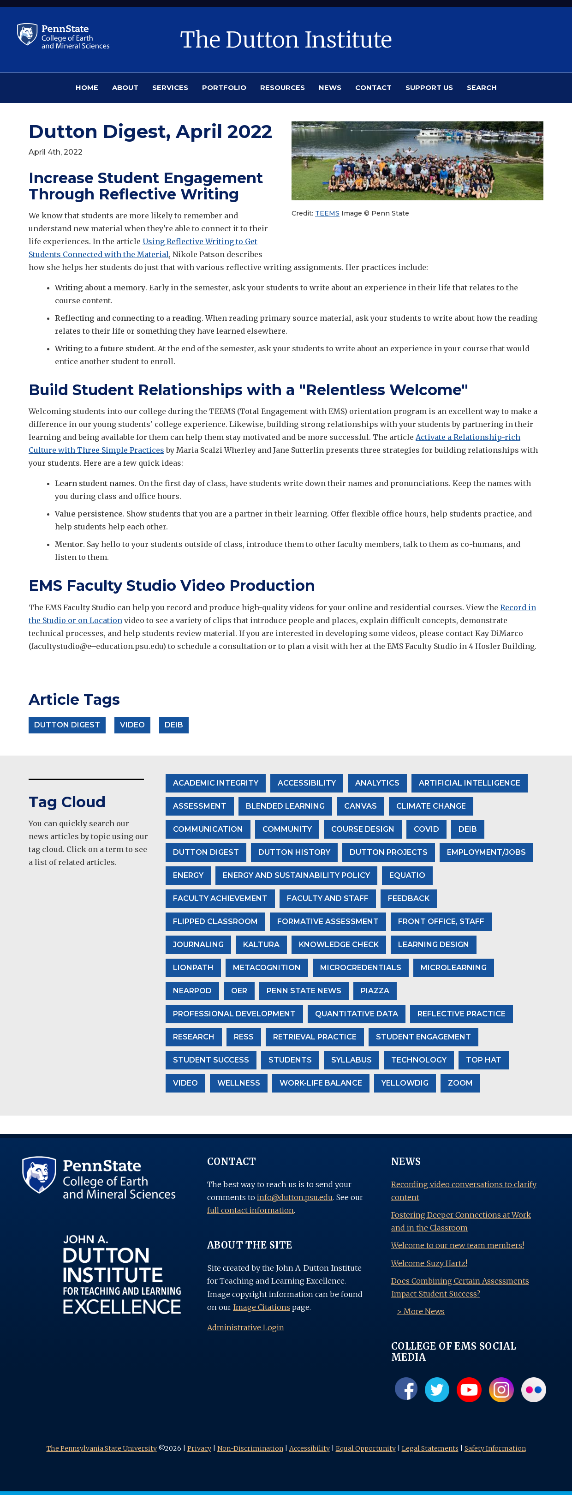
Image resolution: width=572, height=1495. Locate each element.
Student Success (211, 1060)
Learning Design (433, 944)
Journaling (198, 944)
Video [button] (132, 724)
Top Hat (483, 1060)
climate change (431, 806)
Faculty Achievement (220, 898)
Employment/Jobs (486, 852)
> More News (421, 1311)
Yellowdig (405, 1083)
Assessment (199, 806)
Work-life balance (321, 1083)
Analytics (377, 783)
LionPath (193, 967)
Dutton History (294, 852)
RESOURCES (282, 88)
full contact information (250, 1210)
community (287, 829)
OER (239, 990)
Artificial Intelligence (469, 783)
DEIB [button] (174, 724)
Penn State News (304, 990)
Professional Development (234, 1013)
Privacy (199, 1448)
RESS (244, 1037)
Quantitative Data (356, 1013)
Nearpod (192, 990)
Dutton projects (389, 852)
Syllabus (351, 1060)
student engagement (423, 1037)
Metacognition (267, 967)
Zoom (460, 1083)
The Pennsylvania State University (102, 1448)
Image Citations (261, 1307)
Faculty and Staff (328, 898)
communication (208, 829)
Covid (426, 829)
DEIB (468, 829)
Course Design (362, 829)
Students (290, 1060)
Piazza (375, 990)
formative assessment (328, 921)
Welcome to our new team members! (457, 1245)
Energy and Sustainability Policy (296, 875)
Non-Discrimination (250, 1448)
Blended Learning (285, 806)
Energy (188, 875)
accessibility (307, 783)
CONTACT (373, 88)
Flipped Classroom (215, 921)
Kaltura (261, 944)
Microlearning (454, 967)
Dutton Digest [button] (67, 724)
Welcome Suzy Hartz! (429, 1263)
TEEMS (327, 213)
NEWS (330, 88)
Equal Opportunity (366, 1448)
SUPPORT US (429, 88)
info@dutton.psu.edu (295, 1197)
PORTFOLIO (224, 88)
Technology (419, 1060)
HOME (87, 88)
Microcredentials (360, 967)
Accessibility (309, 1448)
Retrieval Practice (315, 1037)
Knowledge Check (339, 944)
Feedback (408, 898)
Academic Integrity (215, 783)
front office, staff (441, 921)
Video (185, 1083)
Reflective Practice (461, 1013)
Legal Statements (430, 1448)
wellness (238, 1083)
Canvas (360, 806)
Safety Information (495, 1448)
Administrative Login (245, 1327)
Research (193, 1037)
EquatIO (407, 875)
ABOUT (125, 88)
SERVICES (170, 88)
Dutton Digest (206, 852)
